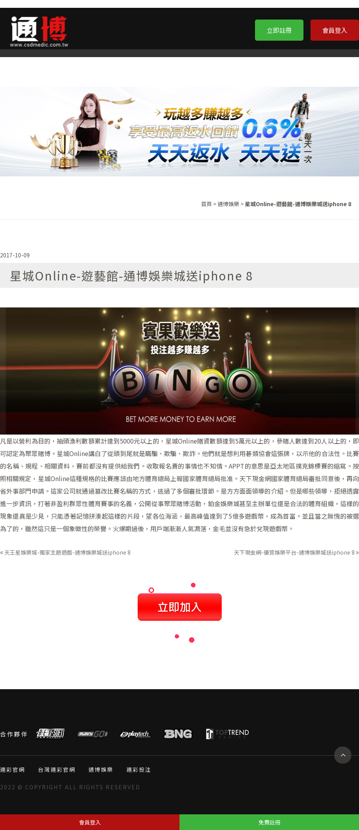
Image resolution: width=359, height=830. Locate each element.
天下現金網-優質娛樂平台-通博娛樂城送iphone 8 (296, 552)
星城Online (181, 441)
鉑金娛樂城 (224, 503)
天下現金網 (255, 478)
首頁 (206, 204)
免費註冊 (269, 822)
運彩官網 (12, 769)
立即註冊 (279, 30)
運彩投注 (138, 769)
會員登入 (334, 30)
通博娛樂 (228, 204)
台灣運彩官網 (56, 769)
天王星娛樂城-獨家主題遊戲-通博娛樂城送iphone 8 (65, 552)
